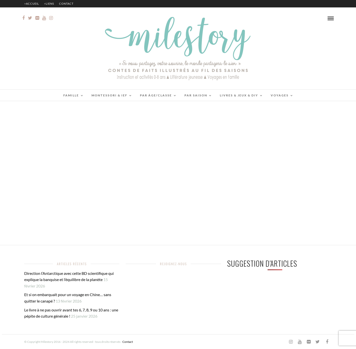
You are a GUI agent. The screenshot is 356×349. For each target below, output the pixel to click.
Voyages (280, 95)
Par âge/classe (156, 95)
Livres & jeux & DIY (239, 95)
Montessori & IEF (109, 95)
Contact (66, 3)
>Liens (49, 3)
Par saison (195, 95)
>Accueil (31, 3)
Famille (71, 95)
